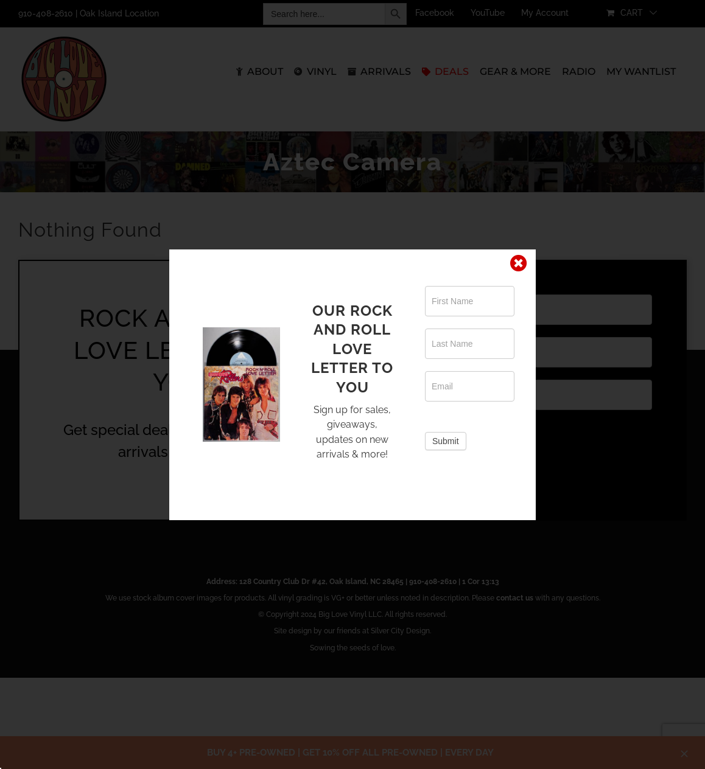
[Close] (519, 263)
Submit (445, 441)
